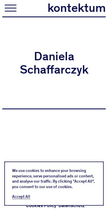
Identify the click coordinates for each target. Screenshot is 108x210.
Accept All (21, 196)
